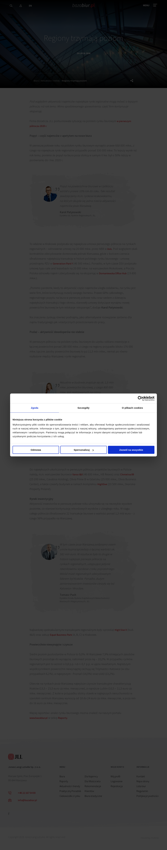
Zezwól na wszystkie (131, 450)
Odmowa (36, 450)
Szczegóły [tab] (83, 407)
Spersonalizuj (84, 450)
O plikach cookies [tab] (132, 407)
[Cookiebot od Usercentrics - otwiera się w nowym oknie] (140, 398)
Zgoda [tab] (34, 407)
